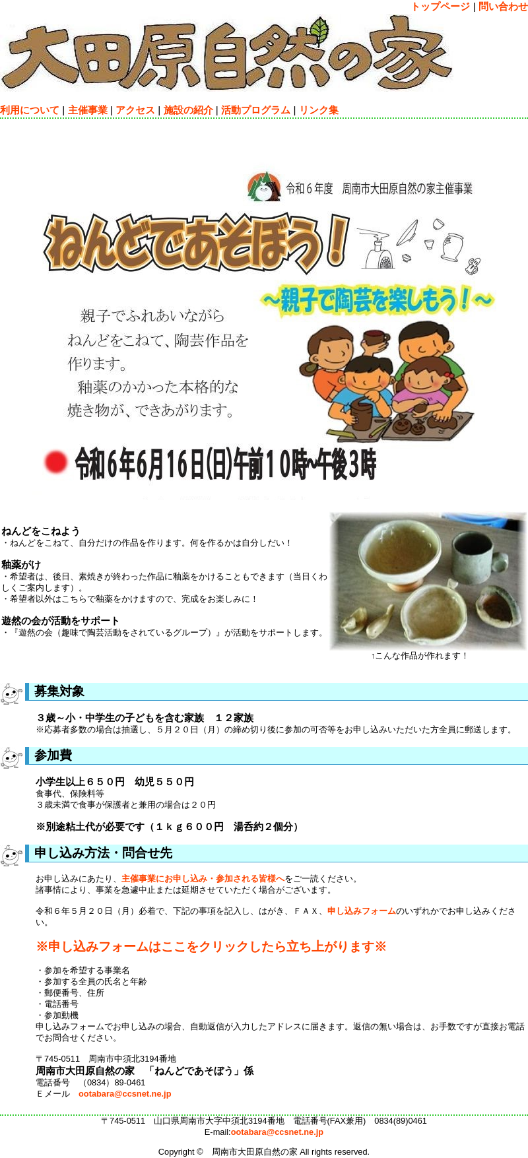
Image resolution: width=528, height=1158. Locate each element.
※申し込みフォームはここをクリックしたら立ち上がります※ (211, 946)
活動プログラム (255, 109)
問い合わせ (503, 6)
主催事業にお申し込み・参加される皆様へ (202, 879)
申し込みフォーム (361, 911)
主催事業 (88, 109)
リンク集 (319, 109)
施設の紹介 (188, 109)
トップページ (440, 6)
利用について (29, 109)
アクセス (135, 109)
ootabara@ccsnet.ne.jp (125, 1094)
